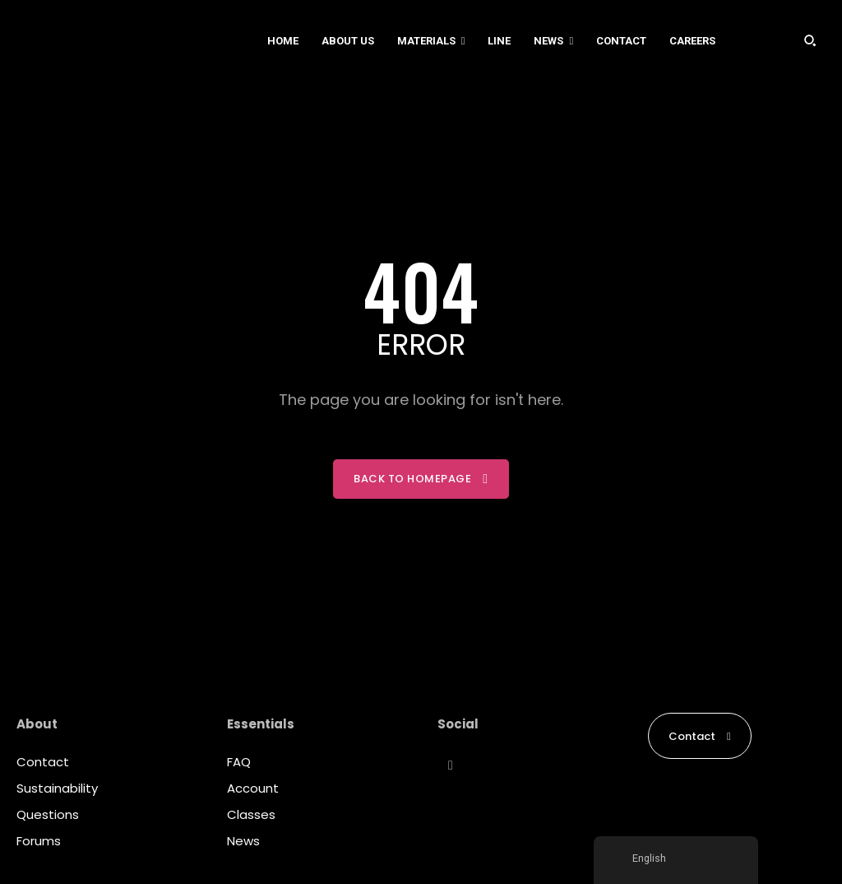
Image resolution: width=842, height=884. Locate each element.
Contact (42, 761)
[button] (810, 40)
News (243, 840)
